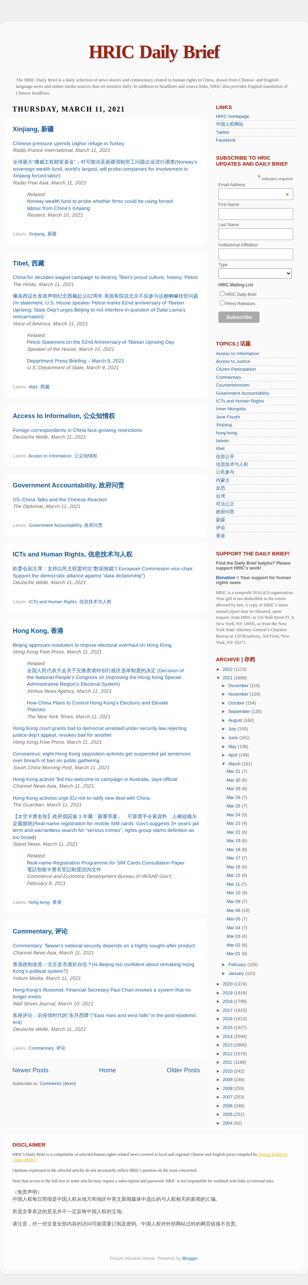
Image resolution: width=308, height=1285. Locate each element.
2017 (228, 1010)
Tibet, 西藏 (28, 263)
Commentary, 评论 (40, 931)
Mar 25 (234, 806)
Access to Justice (233, 361)
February (237, 964)
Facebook (225, 140)
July (233, 728)
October (237, 703)
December (239, 685)
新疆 (52, 234)
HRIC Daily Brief (154, 52)
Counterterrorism (232, 385)
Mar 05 (234, 918)
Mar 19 (234, 840)
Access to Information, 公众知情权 (64, 415)
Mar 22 (234, 832)
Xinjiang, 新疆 (33, 129)
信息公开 (225, 456)
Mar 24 (234, 814)
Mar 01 (234, 953)
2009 (228, 1079)
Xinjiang (37, 234)
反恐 (220, 488)
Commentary (41, 1048)
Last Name (228, 224)
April (233, 755)
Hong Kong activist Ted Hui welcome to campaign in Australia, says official (95, 779)
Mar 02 (234, 945)
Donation (225, 577)
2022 (228, 669)
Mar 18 (234, 849)
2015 (228, 1027)
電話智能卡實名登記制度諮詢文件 (64, 869)
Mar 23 (234, 823)
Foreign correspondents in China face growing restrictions (77, 430)
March (235, 763)
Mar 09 (234, 901)
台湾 (220, 496)
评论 (60, 1048)
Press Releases (240, 303)
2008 (228, 1088)
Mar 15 (234, 875)
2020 (228, 984)
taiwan (222, 440)
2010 (228, 1071)
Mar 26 (234, 797)
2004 (228, 1123)
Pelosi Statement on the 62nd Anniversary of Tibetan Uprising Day (100, 342)
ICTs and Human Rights (52, 601)
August (236, 720)
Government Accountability (55, 525)
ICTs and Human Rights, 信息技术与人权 (72, 554)
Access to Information (50, 455)
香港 (57, 902)
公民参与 (225, 472)
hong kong (39, 902)
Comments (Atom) (58, 1083)
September (239, 711)
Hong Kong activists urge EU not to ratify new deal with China (81, 798)
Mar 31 (234, 771)
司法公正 (225, 504)
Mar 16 (234, 866)
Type (223, 264)
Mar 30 (234, 780)
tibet (33, 386)
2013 (228, 1045)
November (239, 694)
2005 (228, 1114)
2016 (228, 1018)
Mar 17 (234, 858)
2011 (228, 1062)
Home (107, 1070)
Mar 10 (234, 892)
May (233, 746)
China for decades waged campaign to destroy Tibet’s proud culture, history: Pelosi (105, 277)
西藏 (45, 386)
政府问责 (93, 525)
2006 (228, 1105)
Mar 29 (234, 788)
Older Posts (183, 1070)
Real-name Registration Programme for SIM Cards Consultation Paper (106, 863)
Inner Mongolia (231, 408)
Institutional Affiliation (238, 244)
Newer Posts (30, 1070)
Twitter (222, 132)
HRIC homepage (232, 116)
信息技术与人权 (95, 601)
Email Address (253, 184)
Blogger (189, 1258)
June (233, 737)
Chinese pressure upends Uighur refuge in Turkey (68, 143)
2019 (228, 992)
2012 (228, 1053)
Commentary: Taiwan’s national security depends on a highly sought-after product (104, 945)
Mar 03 (234, 936)
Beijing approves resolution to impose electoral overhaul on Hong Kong (92, 645)
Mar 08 (234, 910)
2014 (228, 1036)
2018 (228, 1001)
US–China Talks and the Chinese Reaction (60, 499)
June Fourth (228, 417)
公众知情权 (85, 455)
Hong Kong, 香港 (38, 630)
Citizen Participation (236, 369)
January (236, 973)
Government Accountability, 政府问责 (68, 485)
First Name (228, 204)
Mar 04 (234, 927)
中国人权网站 (230, 124)
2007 (228, 1097)
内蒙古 (223, 480)
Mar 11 (234, 884)
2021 (228, 677)
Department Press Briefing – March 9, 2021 (75, 361)
